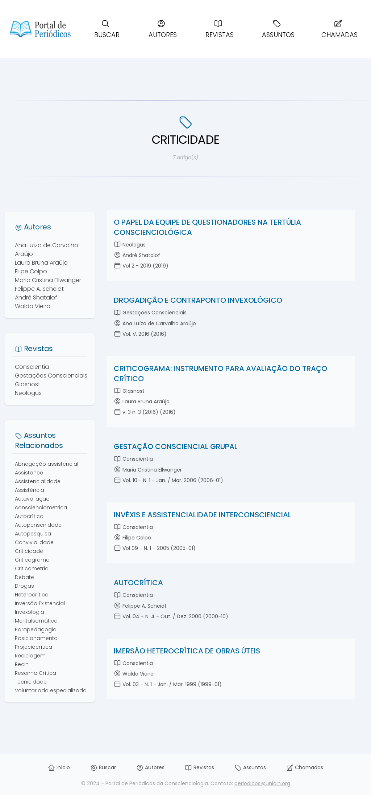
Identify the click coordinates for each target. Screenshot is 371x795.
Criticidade (29, 551)
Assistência (29, 490)
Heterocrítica (32, 594)
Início (59, 767)
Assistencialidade (38, 481)
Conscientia (32, 367)
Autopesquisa (33, 533)
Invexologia (29, 612)
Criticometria (32, 568)
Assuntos (278, 29)
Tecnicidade (31, 681)
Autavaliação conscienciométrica (41, 503)
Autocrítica (29, 516)
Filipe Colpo (31, 271)
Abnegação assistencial (46, 464)
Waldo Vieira (32, 306)
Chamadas (339, 29)
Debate (24, 577)
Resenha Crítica (35, 673)
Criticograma (32, 559)
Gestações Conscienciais (51, 375)
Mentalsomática (36, 620)
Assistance (29, 472)
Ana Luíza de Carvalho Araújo (46, 249)
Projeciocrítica (33, 647)
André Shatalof (36, 297)
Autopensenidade (38, 525)
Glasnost (27, 384)
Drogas (24, 586)
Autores (163, 29)
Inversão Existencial (40, 603)
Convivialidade (34, 542)
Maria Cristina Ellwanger (48, 280)
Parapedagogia (36, 629)
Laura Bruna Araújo (41, 262)
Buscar (107, 29)
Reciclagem (30, 655)
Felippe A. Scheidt (39, 289)
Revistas (219, 29)
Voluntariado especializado (51, 690)
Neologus (28, 393)
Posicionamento (36, 638)
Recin (22, 664)
